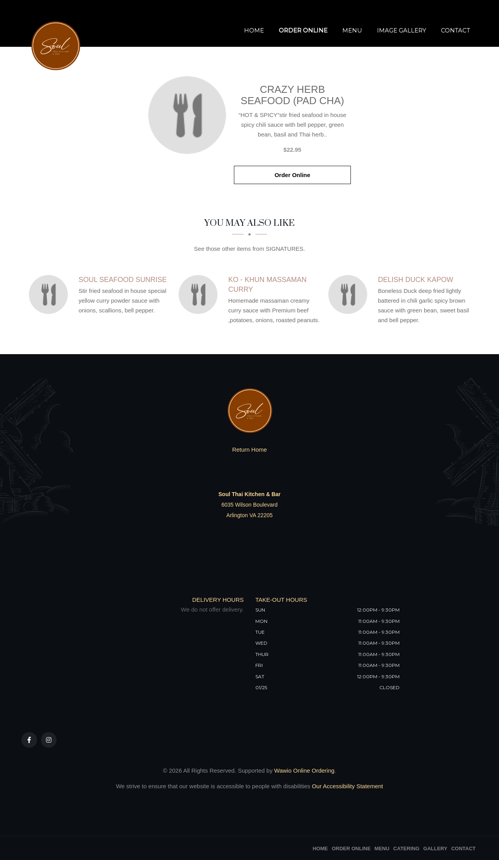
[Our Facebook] (29, 740)
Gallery (435, 848)
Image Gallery (401, 30)
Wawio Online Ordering (304, 770)
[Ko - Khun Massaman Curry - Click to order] (200, 294)
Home (254, 30)
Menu (352, 30)
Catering (406, 848)
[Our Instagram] (49, 740)
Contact (455, 30)
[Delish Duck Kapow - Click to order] (349, 294)
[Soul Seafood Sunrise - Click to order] (50, 294)
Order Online (303, 30)
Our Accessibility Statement (346, 786)
